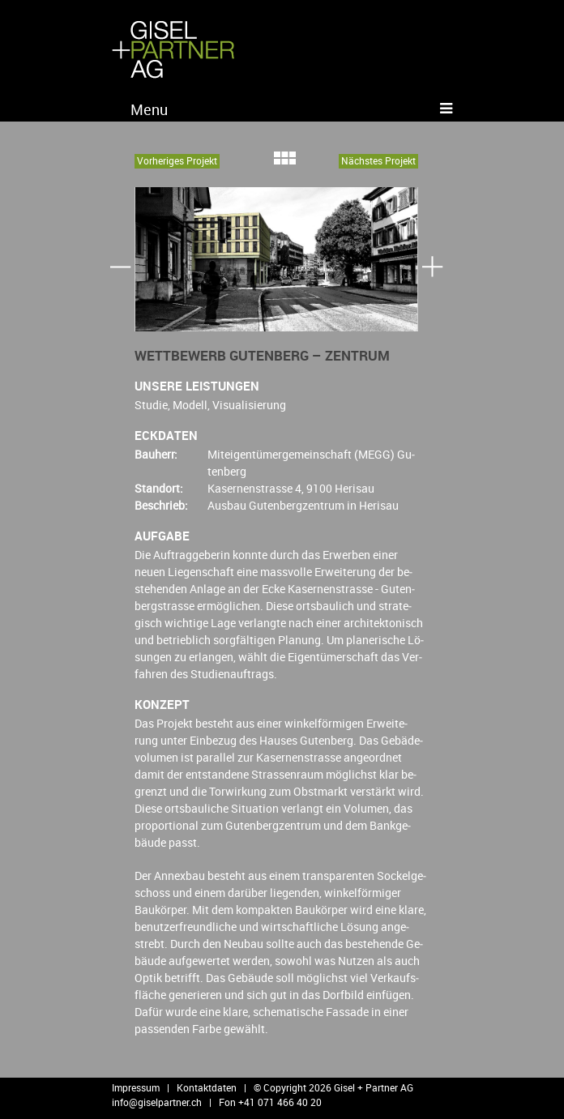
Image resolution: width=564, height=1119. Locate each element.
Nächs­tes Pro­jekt (378, 160)
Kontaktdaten (207, 1087)
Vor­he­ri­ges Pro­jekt (177, 160)
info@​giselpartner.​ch (157, 1102)
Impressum (136, 1087)
